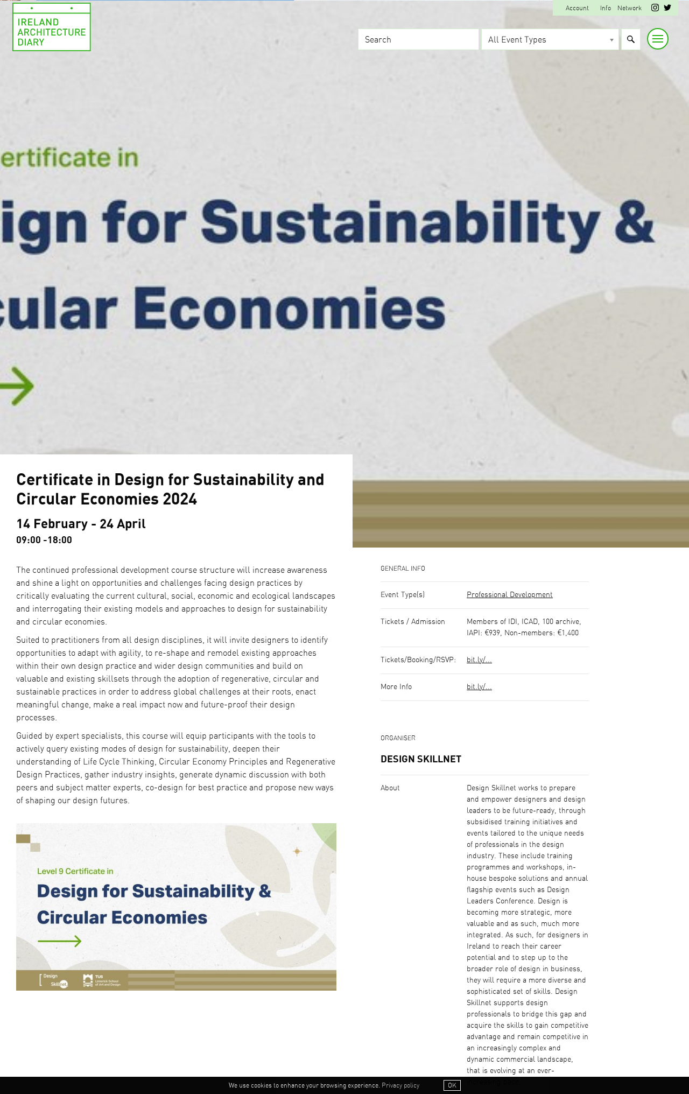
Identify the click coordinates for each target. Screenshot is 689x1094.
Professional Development (510, 595)
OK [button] (452, 1085)
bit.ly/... (479, 660)
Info (605, 8)
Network (629, 8)
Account (577, 8)
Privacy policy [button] (400, 1085)
